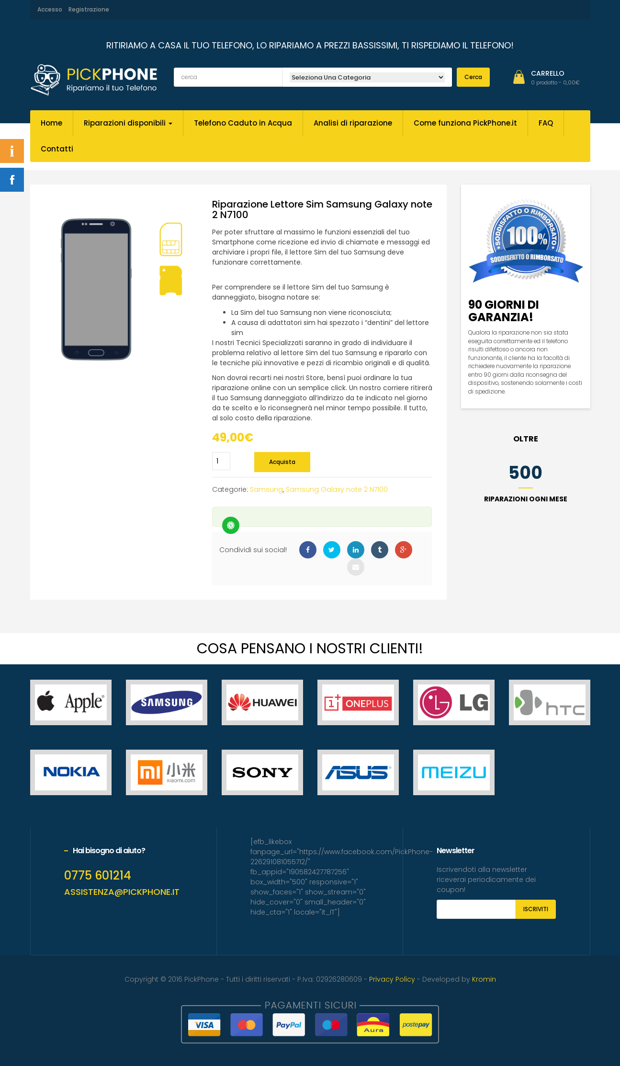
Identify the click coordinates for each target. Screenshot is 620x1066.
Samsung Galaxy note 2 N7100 (337, 489)
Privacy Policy (392, 979)
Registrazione (88, 9)
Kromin (484, 979)
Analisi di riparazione (353, 123)
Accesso (49, 9)
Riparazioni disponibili (128, 123)
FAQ (546, 123)
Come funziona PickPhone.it (465, 123)
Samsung (266, 489)
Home (51, 123)
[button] (555, 82)
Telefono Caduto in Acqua (243, 123)
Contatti (57, 149)
